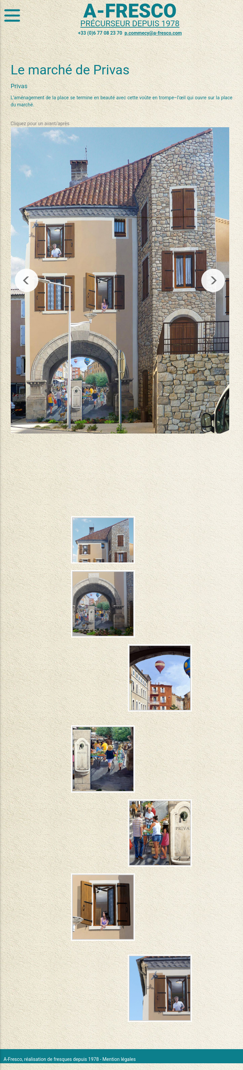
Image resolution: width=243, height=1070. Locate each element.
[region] (120, 280)
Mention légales (119, 1059)
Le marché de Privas (70, 70)
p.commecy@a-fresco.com (153, 33)
